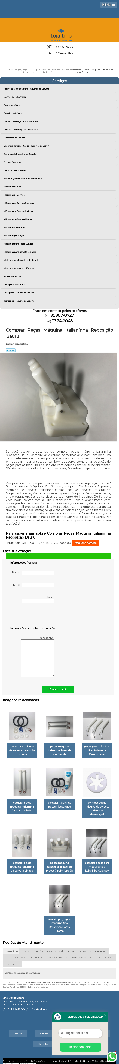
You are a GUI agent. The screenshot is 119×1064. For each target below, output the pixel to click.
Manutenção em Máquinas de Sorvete (23, 178)
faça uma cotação (86, 543)
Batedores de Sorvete (14, 113)
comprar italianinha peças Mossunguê (59, 803)
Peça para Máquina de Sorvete (19, 292)
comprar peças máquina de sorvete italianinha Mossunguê (97, 807)
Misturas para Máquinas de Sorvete (21, 260)
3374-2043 (64, 53)
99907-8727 (64, 47)
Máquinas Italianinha (15, 227)
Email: (33, 585)
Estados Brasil (55, 948)
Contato (43, 1041)
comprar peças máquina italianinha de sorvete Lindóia (22, 864)
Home (18, 1030)
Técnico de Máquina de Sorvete (19, 301)
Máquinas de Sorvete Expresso (19, 203)
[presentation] (32, 615)
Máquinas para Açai (14, 235)
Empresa (45, 1030)
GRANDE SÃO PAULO (78, 948)
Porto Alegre (54, 954)
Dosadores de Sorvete (15, 137)
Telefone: (38, 599)
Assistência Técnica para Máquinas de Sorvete (27, 88)
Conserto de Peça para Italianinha (21, 121)
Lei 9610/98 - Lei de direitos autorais (32, 984)
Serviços (59, 81)
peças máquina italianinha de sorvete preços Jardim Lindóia (59, 864)
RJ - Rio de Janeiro (75, 954)
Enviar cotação (58, 689)
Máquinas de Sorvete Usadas (18, 219)
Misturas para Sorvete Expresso (20, 268)
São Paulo (12, 961)
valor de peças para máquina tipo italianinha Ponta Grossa (59, 922)
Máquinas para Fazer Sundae (19, 243)
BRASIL (27, 948)
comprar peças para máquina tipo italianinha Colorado (97, 864)
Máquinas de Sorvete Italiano (18, 211)
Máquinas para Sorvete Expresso (20, 252)
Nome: (33, 573)
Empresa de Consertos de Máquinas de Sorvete (27, 146)
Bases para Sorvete (13, 105)
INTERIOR (100, 948)
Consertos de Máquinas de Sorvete (21, 129)
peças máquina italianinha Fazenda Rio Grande (59, 749)
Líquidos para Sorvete (15, 170)
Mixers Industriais (13, 276)
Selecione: (13, 948)
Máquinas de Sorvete (14, 194)
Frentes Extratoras (13, 162)
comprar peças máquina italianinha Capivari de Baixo (22, 805)
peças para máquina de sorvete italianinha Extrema (22, 749)
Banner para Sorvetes (15, 97)
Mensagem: (37, 656)
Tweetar (11, 350)
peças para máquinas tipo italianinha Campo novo (97, 749)
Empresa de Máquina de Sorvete (20, 154)
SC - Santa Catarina (101, 954)
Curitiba (39, 948)
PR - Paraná (36, 954)
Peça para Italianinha (15, 284)
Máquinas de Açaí (13, 186)
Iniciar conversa (80, 1047)
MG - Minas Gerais (16, 954)
